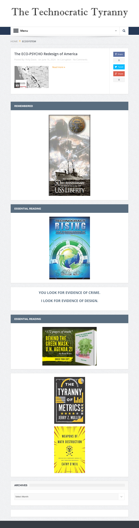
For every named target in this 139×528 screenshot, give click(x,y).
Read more (58, 67)
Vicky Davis (31, 59)
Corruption (65, 59)
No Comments (80, 59)
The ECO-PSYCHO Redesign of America (45, 54)
